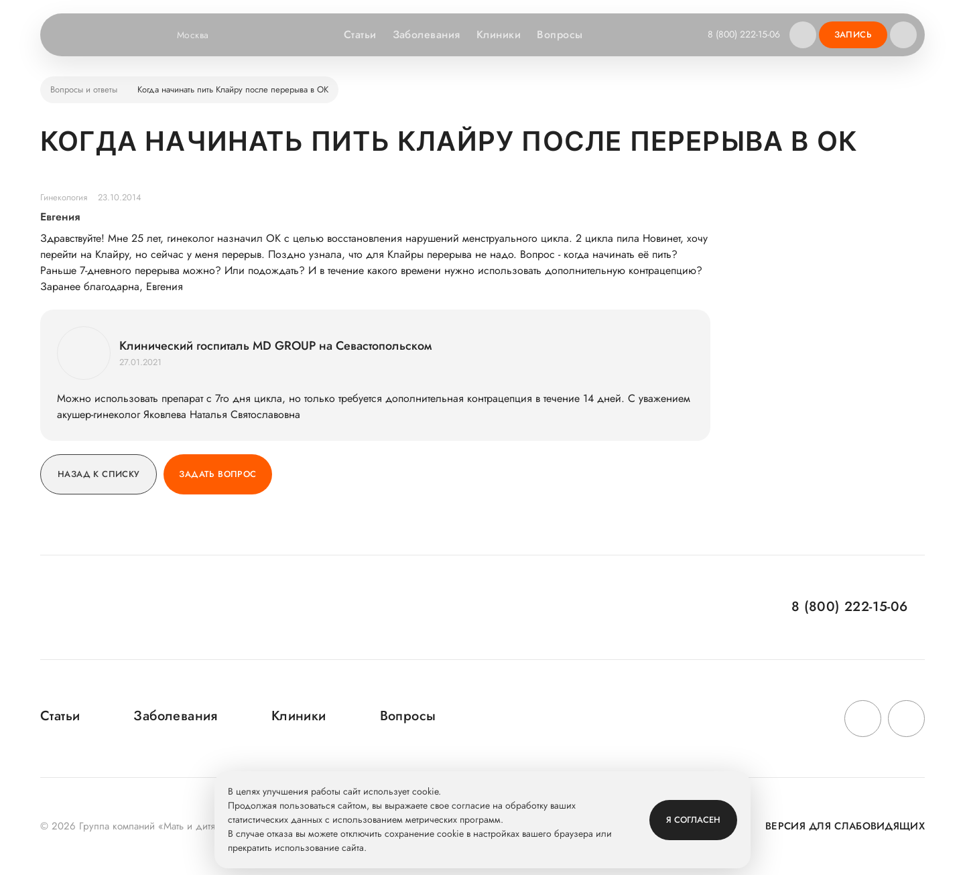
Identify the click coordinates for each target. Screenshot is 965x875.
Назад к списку (98, 474)
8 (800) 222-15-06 (744, 34)
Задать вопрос (217, 474)
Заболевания (426, 34)
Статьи (360, 34)
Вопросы (559, 34)
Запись (853, 34)
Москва (201, 35)
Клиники (498, 34)
